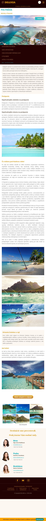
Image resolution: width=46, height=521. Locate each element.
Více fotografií (23, 425)
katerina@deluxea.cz (18, 458)
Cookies (35, 490)
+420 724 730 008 (17, 447)
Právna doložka (10, 490)
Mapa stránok (35, 488)
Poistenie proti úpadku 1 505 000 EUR (23, 487)
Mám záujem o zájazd (23, 397)
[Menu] (43, 2)
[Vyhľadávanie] (39, 2)
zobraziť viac (39, 519)
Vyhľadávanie (23, 490)
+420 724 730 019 (17, 460)
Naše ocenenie (23, 488)
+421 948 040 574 (17, 473)
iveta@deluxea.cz (17, 445)
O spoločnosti (10, 488)
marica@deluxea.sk (18, 471)
